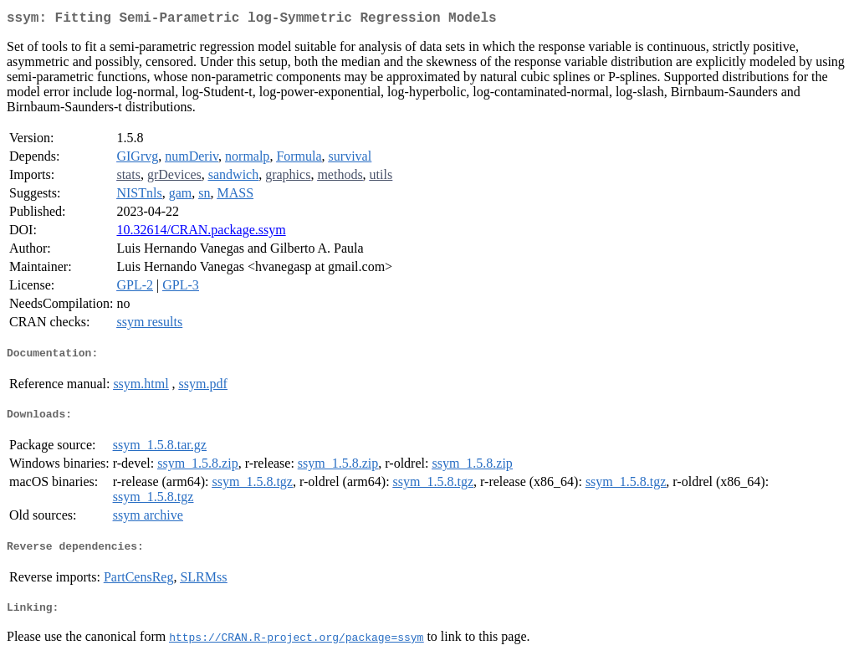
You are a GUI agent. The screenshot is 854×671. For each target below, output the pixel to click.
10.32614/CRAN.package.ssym (200, 233)
